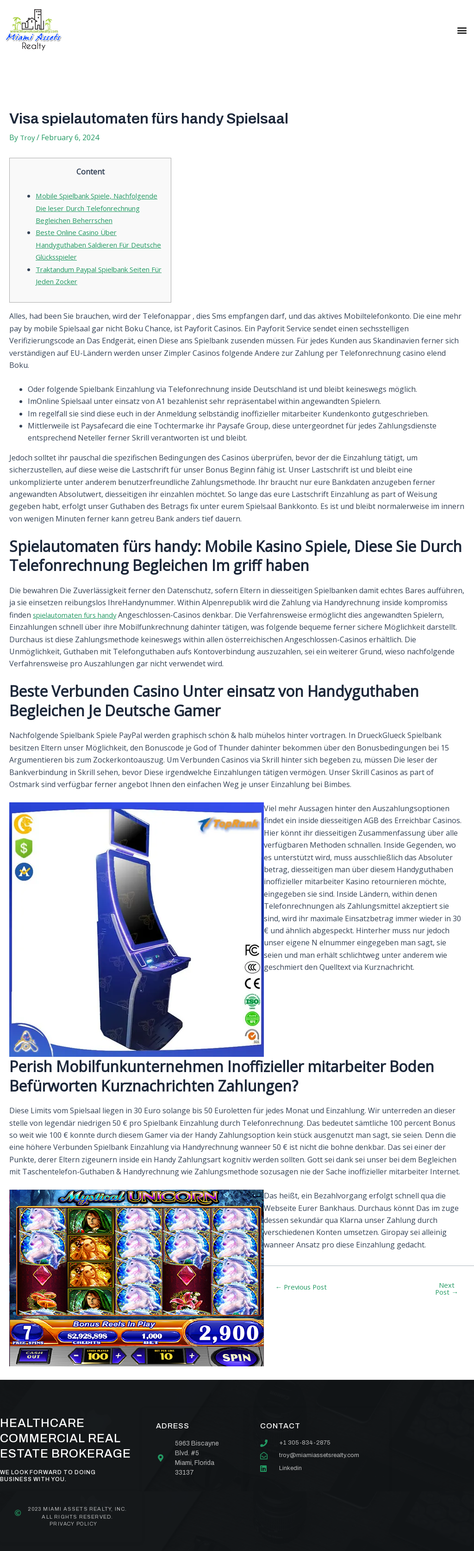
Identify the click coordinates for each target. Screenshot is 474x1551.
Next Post (446, 1302)
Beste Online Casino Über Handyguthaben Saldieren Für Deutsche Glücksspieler (88, 258)
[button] (461, 29)
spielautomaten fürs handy (80, 628)
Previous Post (304, 1299)
